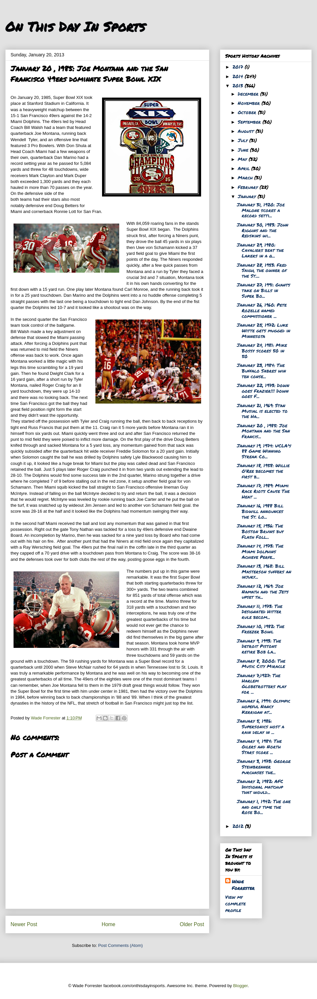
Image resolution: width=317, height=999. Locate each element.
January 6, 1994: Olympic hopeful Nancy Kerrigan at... (263, 706)
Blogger (240, 985)
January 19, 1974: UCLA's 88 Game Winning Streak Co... (264, 451)
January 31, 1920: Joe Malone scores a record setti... (261, 210)
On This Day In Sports (75, 26)
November (250, 103)
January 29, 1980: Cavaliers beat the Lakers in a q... (260, 250)
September (250, 121)
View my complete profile (235, 903)
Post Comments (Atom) (120, 945)
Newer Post (24, 924)
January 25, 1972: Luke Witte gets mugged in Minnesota (263, 330)
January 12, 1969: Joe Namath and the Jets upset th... (263, 591)
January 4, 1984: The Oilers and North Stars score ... (259, 746)
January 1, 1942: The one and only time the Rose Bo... (264, 807)
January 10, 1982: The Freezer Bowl (260, 629)
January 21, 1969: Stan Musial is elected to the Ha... (262, 411)
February (249, 187)
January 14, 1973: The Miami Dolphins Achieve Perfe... (260, 551)
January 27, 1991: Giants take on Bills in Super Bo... (263, 290)
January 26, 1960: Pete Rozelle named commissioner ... (262, 310)
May (243, 159)
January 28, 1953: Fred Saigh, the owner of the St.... (262, 270)
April (244, 168)
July (243, 140)
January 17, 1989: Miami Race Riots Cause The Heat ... (263, 491)
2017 (238, 66)
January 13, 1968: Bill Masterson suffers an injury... (264, 571)
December (249, 93)
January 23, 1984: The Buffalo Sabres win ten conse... (261, 370)
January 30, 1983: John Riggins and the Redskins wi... (262, 230)
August (247, 131)
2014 (238, 76)
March (246, 177)
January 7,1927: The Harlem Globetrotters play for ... (261, 683)
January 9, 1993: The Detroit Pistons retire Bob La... (259, 646)
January (248, 196)
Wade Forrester (243, 884)
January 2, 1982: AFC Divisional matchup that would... (260, 787)
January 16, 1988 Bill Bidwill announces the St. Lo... (260, 511)
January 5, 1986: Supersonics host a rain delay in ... (260, 726)
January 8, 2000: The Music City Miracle (261, 663)
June (244, 149)
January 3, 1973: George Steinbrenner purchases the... (264, 766)
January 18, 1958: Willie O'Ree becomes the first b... (263, 471)
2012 (238, 826)
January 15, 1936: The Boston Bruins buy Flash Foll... (260, 531)
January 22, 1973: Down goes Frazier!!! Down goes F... (263, 391)
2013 (238, 85)
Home (109, 924)
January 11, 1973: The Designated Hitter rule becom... (259, 612)
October (248, 112)
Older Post (192, 924)
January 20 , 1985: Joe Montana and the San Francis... (263, 431)
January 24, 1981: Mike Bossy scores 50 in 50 (262, 350)
